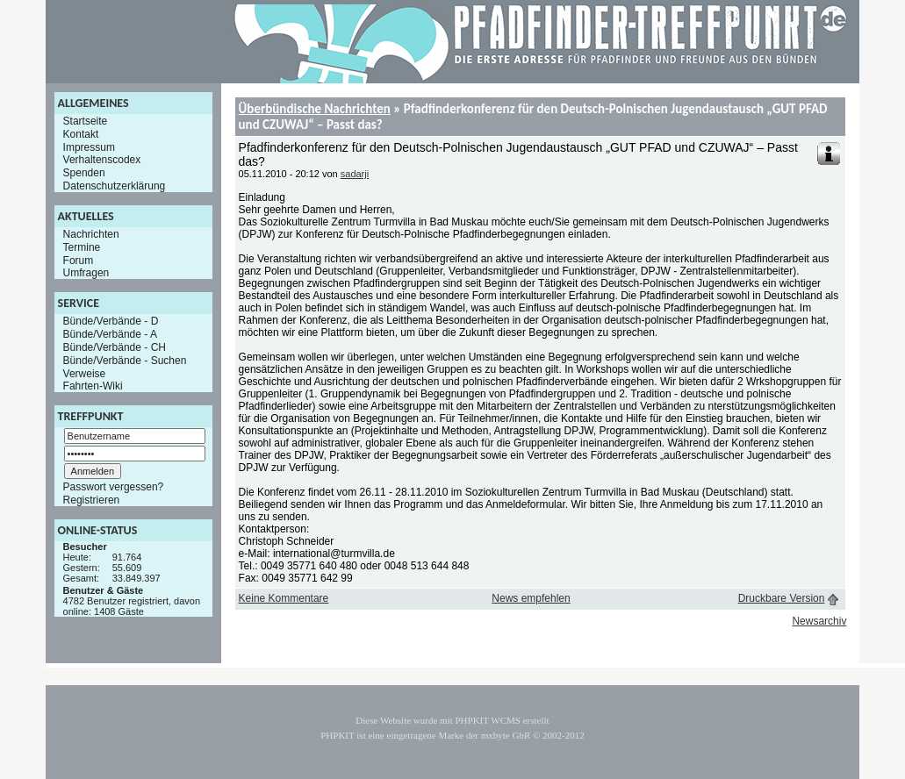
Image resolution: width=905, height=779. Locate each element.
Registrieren (91, 500)
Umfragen (86, 273)
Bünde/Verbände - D (111, 321)
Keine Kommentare (284, 598)
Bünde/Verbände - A (110, 334)
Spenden (84, 173)
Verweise (84, 373)
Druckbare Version (781, 598)
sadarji (355, 173)
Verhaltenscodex (102, 160)
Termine (82, 247)
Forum (78, 260)
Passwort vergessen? (113, 487)
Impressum (89, 146)
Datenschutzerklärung (114, 186)
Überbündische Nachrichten (315, 109)
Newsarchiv (819, 621)
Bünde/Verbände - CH (114, 347)
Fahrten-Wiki (93, 386)
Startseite (85, 121)
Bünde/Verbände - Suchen (125, 360)
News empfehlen (531, 598)
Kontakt (81, 134)
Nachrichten (91, 234)
